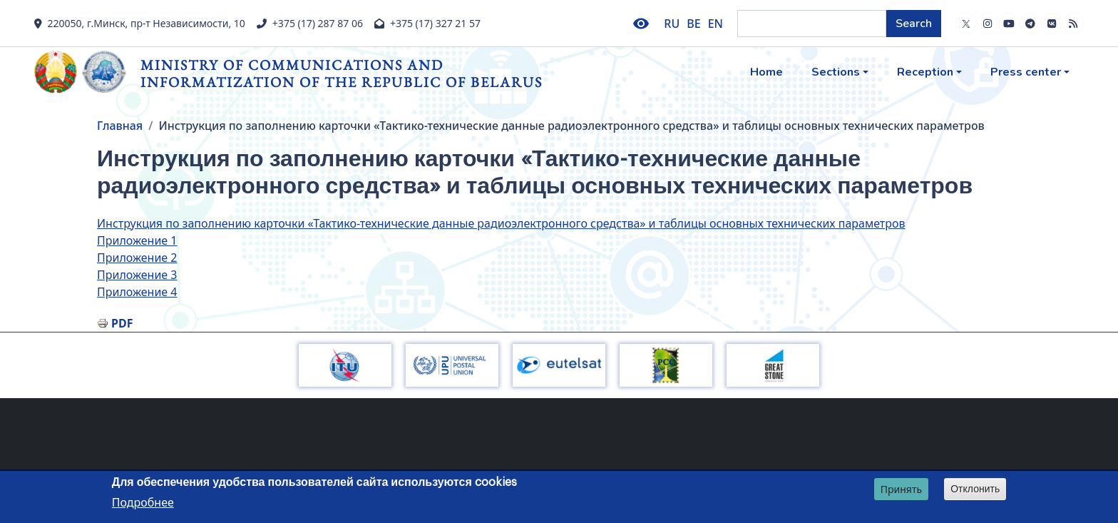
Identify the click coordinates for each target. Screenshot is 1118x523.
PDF (122, 323)
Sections (835, 72)
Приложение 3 (137, 275)
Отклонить (975, 491)
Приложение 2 (137, 257)
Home (766, 72)
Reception (925, 72)
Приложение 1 (137, 240)
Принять (901, 491)
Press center (1025, 72)
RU (671, 23)
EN (715, 23)
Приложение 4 (137, 292)
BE (693, 23)
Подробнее (143, 504)
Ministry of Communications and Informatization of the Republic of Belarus (341, 73)
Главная (120, 125)
